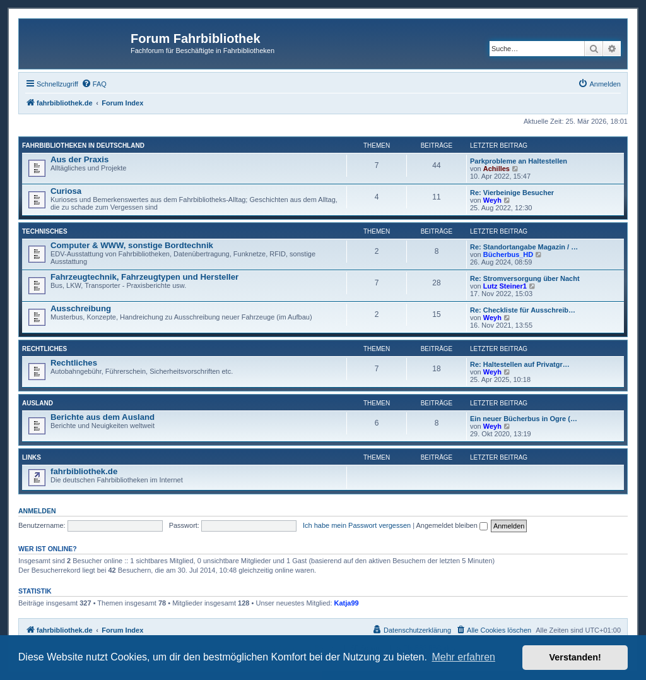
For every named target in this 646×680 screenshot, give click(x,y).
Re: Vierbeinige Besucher (512, 192)
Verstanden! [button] (575, 657)
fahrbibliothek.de (83, 471)
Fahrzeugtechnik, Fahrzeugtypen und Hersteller (144, 277)
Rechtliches (44, 348)
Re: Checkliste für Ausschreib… (522, 310)
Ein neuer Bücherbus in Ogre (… (523, 418)
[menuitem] (94, 84)
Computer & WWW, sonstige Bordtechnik (131, 245)
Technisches (45, 231)
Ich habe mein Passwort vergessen (357, 525)
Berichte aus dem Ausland (102, 417)
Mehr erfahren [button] (463, 657)
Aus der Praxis (79, 159)
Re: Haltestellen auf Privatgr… (520, 364)
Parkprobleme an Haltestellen (518, 161)
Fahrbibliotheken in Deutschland (83, 145)
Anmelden (37, 511)
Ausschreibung (80, 308)
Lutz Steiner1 (505, 286)
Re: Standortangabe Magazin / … (524, 247)
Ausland (37, 403)
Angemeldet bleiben (452, 525)
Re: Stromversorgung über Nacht (525, 278)
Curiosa (65, 191)
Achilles (496, 168)
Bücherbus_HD (508, 254)
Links (31, 457)
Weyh (492, 200)
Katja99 (346, 603)
